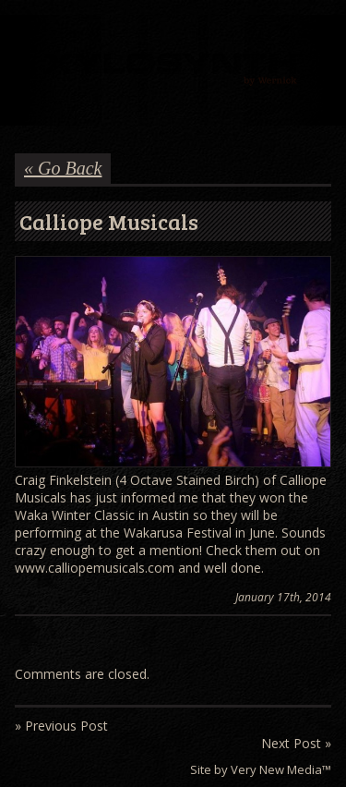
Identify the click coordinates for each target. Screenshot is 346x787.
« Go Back (62, 168)
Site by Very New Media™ (260, 769)
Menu (27, 34)
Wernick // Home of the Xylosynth (173, 70)
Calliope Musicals (108, 221)
